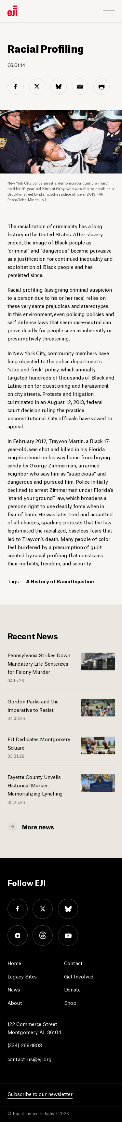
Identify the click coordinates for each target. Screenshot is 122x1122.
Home (14, 962)
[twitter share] (37, 86)
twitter (43, 909)
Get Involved (79, 976)
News (13, 989)
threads (43, 935)
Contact (73, 962)
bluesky (68, 909)
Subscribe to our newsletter (40, 1093)
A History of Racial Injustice (60, 580)
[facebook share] (15, 86)
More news (38, 826)
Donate (72, 989)
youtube (68, 935)
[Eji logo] (12, 11)
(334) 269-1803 (24, 1044)
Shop (70, 1002)
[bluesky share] (58, 86)
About (14, 1002)
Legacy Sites (22, 976)
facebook (17, 909)
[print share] (101, 86)
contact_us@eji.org (29, 1058)
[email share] (80, 86)
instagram (17, 935)
